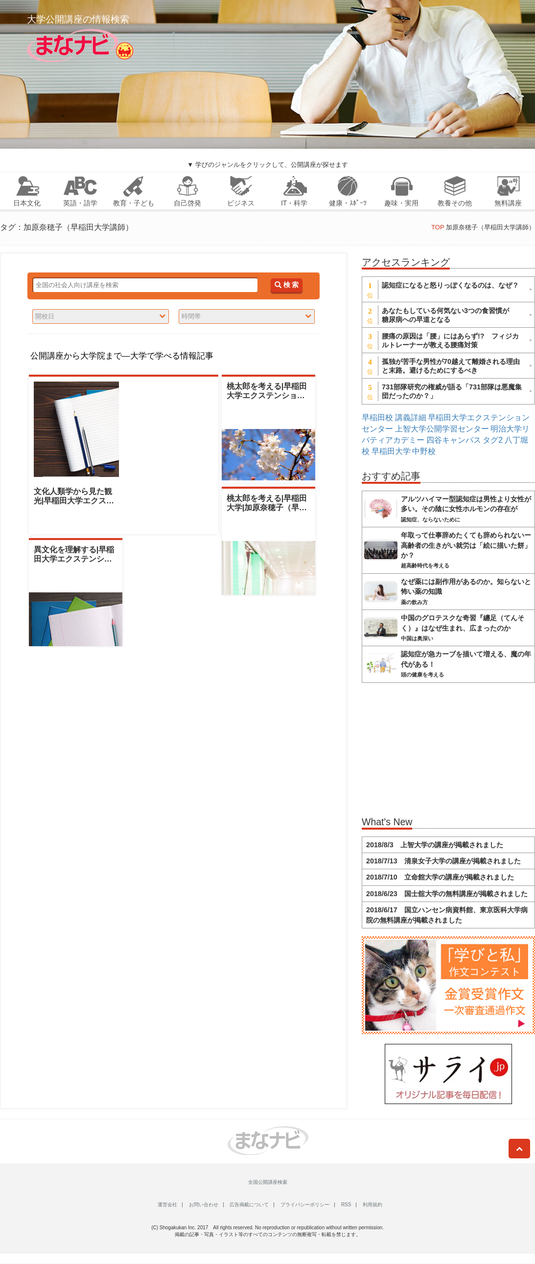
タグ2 (493, 440)
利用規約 (372, 1204)
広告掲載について (249, 1204)
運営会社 (167, 1204)
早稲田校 (377, 417)
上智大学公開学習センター (442, 429)
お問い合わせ (203, 1204)
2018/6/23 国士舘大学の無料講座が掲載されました (447, 894)
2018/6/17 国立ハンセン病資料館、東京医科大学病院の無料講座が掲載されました (447, 915)
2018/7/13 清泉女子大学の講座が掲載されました (443, 861)
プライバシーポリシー (304, 1204)
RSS (346, 1204)
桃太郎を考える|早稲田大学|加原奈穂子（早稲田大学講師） (267, 507)
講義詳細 (410, 417)
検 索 (287, 285)
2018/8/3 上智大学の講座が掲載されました (434, 845)
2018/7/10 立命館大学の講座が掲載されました (440, 877)
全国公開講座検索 (267, 1182)
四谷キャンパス (453, 440)
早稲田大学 (391, 451)
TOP (437, 227)
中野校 (424, 451)
